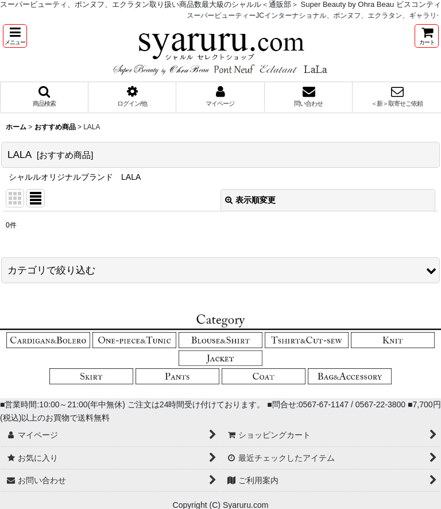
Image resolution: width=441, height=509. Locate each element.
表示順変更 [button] (250, 200)
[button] (15, 36)
